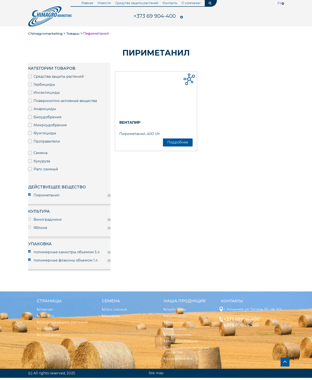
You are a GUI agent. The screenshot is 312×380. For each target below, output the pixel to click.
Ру (279, 3)
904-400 (154, 16)
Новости (104, 3)
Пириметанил (47, 195)
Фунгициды (45, 133)
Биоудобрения (48, 117)
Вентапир (131, 122)
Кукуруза (42, 161)
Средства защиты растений (136, 3)
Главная (87, 3)
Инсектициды (47, 92)
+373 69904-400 (243, 324)
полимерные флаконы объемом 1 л (66, 260)
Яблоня (40, 228)
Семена (40, 153)
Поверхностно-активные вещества (65, 101)
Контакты (169, 3)
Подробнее (177, 142)
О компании (191, 3)
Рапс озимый (46, 169)
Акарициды (45, 109)
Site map (156, 375)
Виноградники (48, 219)
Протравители (47, 141)
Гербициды (44, 84)
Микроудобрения (50, 125)
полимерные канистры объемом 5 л (67, 252)
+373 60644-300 (243, 330)
